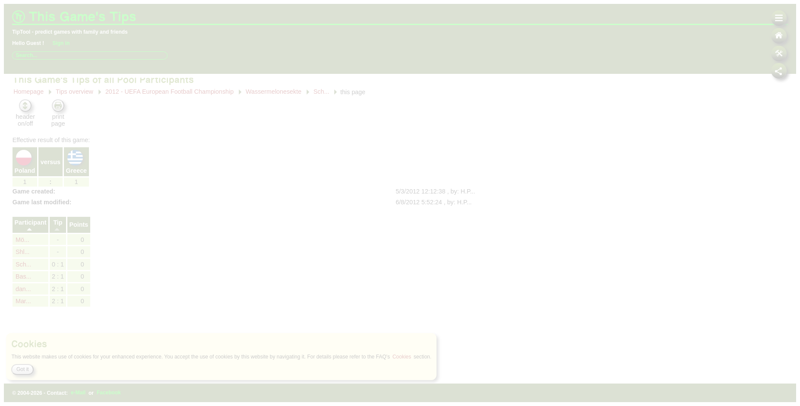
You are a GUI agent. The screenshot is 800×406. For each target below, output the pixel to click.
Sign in (63, 43)
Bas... (22, 265)
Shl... (21, 240)
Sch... (321, 80)
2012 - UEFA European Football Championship (168, 80)
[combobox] (89, 55)
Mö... (21, 228)
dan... (21, 277)
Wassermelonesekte (273, 80)
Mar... (21, 289)
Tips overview (73, 80)
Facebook (113, 393)
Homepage (27, 80)
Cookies (419, 357)
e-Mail (81, 393)
